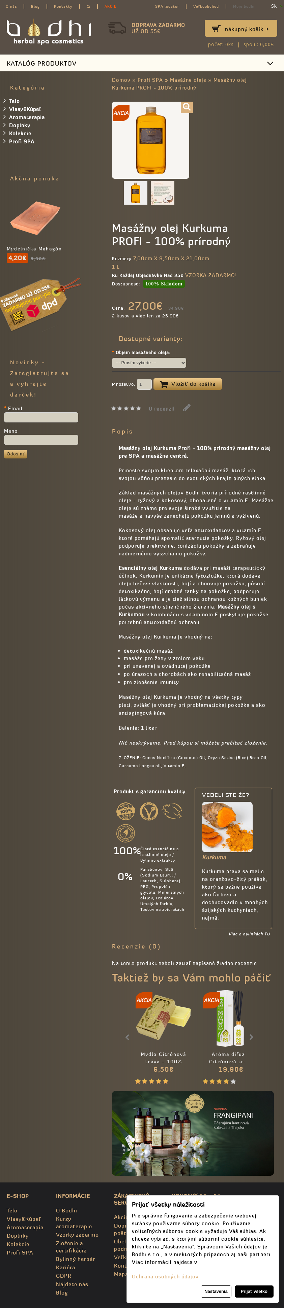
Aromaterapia (24, 117)
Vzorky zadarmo (77, 1234)
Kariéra (65, 1267)
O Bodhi (66, 1210)
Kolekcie (17, 133)
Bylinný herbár (75, 1258)
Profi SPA (150, 80)
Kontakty (63, 6)
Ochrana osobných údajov (165, 1276)
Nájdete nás (72, 1284)
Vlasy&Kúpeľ (22, 108)
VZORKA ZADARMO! (211, 275)
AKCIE (110, 6)
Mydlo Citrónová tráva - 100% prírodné (163, 1061)
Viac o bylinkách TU (249, 933)
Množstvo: (132, 385)
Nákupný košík (247, 29)
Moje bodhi (244, 6)
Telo (11, 100)
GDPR (63, 1275)
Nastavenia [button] (216, 1291)
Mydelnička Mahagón (34, 249)
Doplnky (16, 125)
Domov (121, 80)
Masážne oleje (188, 80)
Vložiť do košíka (188, 384)
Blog (35, 6)
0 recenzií (162, 409)
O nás (11, 6)
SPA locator (167, 6)
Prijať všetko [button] (254, 1291)
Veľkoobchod (206, 6)
